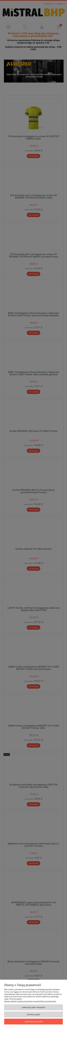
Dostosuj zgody (33, 1014)
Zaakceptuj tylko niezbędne (33, 1007)
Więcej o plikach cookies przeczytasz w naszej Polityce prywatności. (30, 1001)
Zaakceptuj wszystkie (33, 1021)
